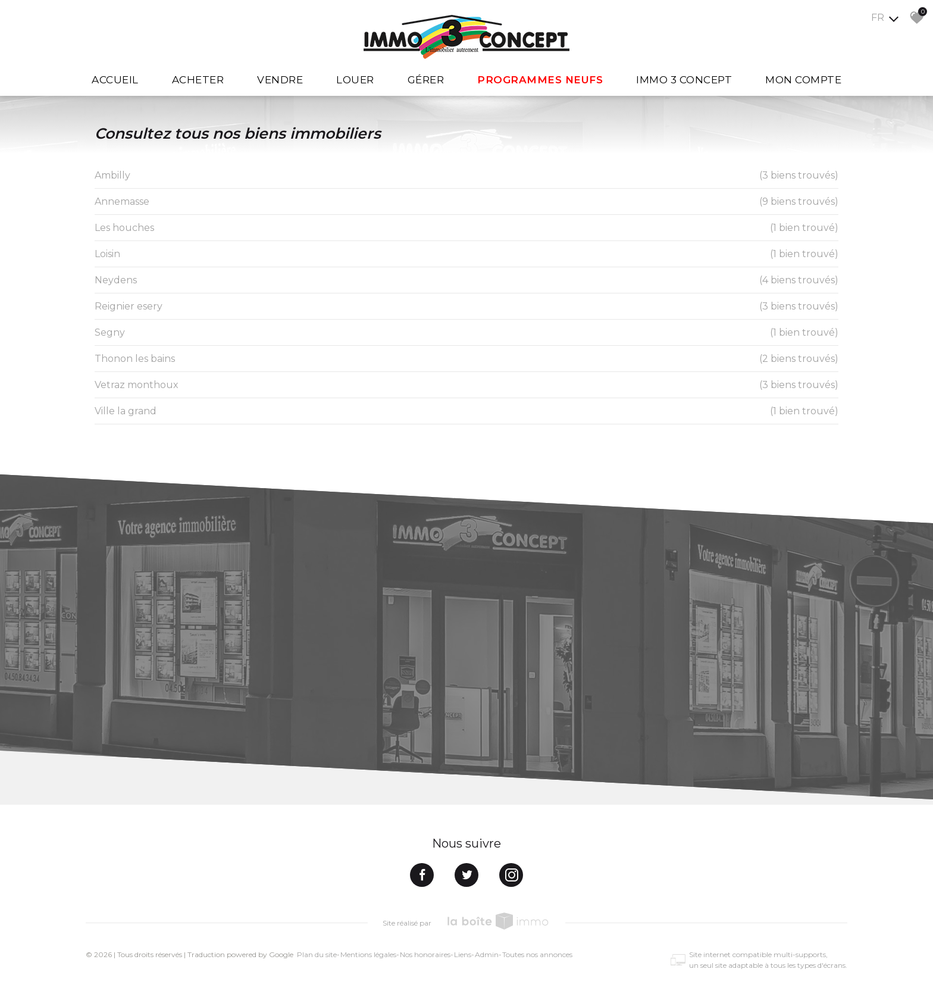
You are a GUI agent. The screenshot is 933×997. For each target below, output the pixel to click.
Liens (462, 954)
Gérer (426, 80)
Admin (487, 954)
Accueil (115, 80)
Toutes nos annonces (537, 954)
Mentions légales (368, 954)
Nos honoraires (425, 954)
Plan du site (317, 954)
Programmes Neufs (540, 80)
